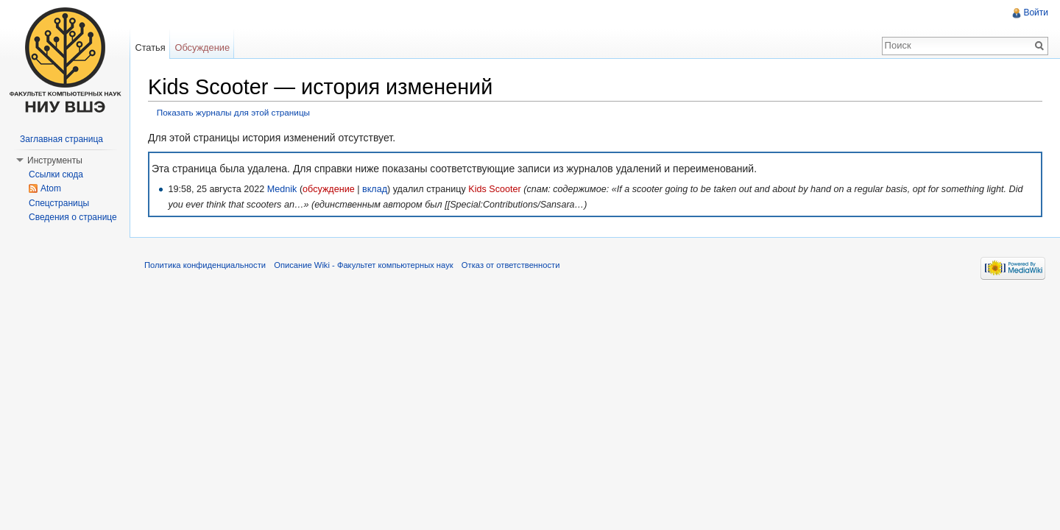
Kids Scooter (494, 189)
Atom (50, 188)
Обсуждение (202, 47)
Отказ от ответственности (511, 265)
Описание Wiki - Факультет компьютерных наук (363, 265)
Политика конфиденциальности (205, 265)
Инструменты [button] (54, 160)
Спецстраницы (59, 203)
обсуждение (329, 189)
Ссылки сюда (56, 174)
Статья (150, 47)
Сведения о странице (73, 217)
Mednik (282, 189)
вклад (374, 189)
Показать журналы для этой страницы (233, 112)
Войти (1035, 12)
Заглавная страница (61, 139)
